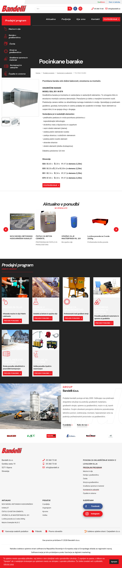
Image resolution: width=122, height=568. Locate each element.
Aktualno (51, 19)
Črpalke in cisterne (17, 74)
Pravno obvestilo (53, 531)
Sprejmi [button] (114, 562)
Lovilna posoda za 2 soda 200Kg (98, 237)
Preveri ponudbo (11, 321)
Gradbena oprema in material (18, 58)
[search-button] (70, 9)
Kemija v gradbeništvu (15, 36)
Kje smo (81, 19)
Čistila (12, 44)
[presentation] (5, 229)
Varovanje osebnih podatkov (15, 531)
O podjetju (46, 504)
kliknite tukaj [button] (9, 564)
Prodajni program (92, 467)
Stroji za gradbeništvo (15, 51)
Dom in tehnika (114, 2)
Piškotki (37, 531)
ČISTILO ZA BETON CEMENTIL (44, 237)
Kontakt (95, 19)
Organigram (46, 508)
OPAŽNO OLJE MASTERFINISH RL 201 (71, 237)
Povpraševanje (110, 19)
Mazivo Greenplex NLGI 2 (11, 522)
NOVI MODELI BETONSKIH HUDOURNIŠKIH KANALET (21, 237)
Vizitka (44, 515)
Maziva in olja (14, 29)
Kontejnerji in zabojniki (16, 66)
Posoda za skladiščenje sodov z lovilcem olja (99, 462)
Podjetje (66, 19)
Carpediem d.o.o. (113, 531)
